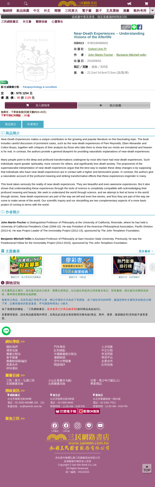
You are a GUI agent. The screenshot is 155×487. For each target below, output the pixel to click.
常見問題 (107, 353)
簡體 (57, 10)
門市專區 (59, 346)
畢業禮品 (96, 383)
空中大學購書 (62, 361)
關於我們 (12, 346)
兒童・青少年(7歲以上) (105, 380)
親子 (99, 10)
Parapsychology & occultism (40, 87)
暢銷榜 (7, 10)
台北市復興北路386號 (19, 398)
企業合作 (107, 361)
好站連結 (12, 368)
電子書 (86, 10)
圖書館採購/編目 (16, 361)
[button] (152, 267)
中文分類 (107, 350)
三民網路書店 (9, 21)
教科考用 (140, 10)
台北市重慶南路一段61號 (107, 398)
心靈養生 (57, 21)
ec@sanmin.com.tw (31, 406)
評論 (126, 27)
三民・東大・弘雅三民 (20, 380)
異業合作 (12, 364)
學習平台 (107, 357)
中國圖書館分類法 (65, 353)
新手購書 (12, 357)
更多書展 (146, 251)
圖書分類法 (13, 353)
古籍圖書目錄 (14, 383)
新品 (22, 10)
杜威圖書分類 (11, 87)
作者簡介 (33, 124)
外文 (47, 10)
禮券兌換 (12, 350)
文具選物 (112, 10)
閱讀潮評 (59, 364)
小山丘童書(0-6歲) (59, 380)
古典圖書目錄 (56, 383)
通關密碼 (59, 357)
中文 (36, 10)
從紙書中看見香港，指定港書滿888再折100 (103, 16)
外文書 (27, 21)
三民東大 (71, 10)
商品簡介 (10, 124)
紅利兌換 (107, 364)
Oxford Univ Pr (97, 48)
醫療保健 (41, 21)
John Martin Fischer (100, 54)
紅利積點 (59, 350)
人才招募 (107, 346)
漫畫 (126, 10)
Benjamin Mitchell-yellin (131, 54)
